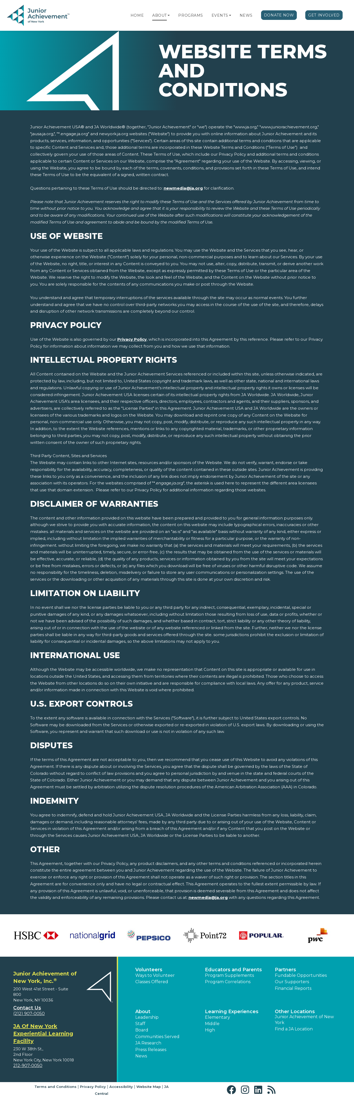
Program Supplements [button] (229, 975)
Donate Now (279, 15)
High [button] (210, 1030)
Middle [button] (212, 1023)
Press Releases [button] (150, 1049)
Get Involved (324, 15)
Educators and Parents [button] (233, 969)
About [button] (142, 1011)
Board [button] (141, 1030)
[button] (169, 15)
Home (137, 15)
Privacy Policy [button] (93, 1086)
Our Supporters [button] (292, 981)
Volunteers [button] (148, 969)
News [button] (141, 1055)
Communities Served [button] (157, 1036)
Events (220, 15)
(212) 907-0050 (29, 1013)
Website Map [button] (148, 1086)
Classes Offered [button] (151, 981)
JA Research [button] (148, 1042)
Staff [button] (140, 1023)
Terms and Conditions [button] (55, 1086)
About (159, 15)
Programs (190, 15)
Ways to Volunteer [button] (155, 975)
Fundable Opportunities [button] (301, 975)
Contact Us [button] (27, 1007)
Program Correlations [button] (227, 981)
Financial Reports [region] (293, 988)
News (246, 15)
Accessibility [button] (121, 1086)
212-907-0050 (27, 1065)
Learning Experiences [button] (231, 1011)
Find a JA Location (294, 1028)
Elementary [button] (217, 1017)
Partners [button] (285, 969)
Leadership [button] (147, 1017)
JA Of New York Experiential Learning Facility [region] (43, 1033)
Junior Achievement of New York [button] (304, 1019)
